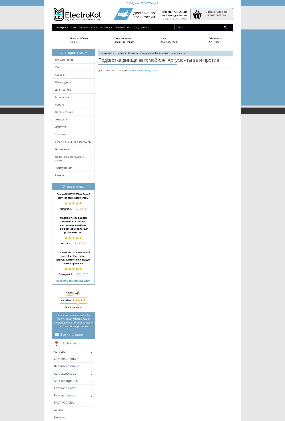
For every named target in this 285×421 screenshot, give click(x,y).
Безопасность (63, 97)
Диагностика (63, 89)
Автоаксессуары (65, 374)
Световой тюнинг (66, 359)
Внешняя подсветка (139, 70)
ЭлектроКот (62, 27)
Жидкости (61, 119)
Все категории (64, 59)
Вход (130, 3)
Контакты (120, 27)
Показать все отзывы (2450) (73, 280)
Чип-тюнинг (62, 149)
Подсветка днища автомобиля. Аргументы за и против (157, 53)
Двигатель (61, 127)
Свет (58, 67)
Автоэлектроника (66, 381)
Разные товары (65, 395)
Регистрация (149, 3)
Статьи (120, 53)
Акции (58, 410)
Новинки (60, 417)
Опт (129, 27)
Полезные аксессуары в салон (69, 158)
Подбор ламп (67, 343)
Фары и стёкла (64, 112)
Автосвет (60, 351)
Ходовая (60, 74)
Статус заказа (140, 27)
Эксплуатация (63, 168)
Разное (59, 175)
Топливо (60, 134)
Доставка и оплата (88, 27)
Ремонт (59, 104)
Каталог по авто (65, 388)
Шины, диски (63, 82)
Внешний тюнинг (66, 366)
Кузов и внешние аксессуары (73, 142)
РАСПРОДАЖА (64, 403)
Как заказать (106, 27)
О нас (73, 27)
